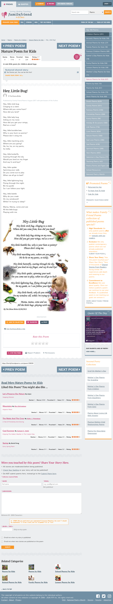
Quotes (23, 4)
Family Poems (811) (94, 106)
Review (50, 4)
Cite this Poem (14, 353)
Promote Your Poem (10, 22)
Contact (4, 600)
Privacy (18, 600)
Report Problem (32, 353)
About (11, 600)
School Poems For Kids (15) (97, 92)
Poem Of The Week (103, 22)
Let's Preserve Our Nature (14, 394)
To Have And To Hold (96, 191)
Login (107, 4)
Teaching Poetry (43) (94, 161)
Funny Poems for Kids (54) (96, 63)
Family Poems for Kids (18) (97, 47)
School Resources (93, 170)
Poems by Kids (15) (94, 84)
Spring (5, 443)
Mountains (7, 406)
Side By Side (93, 194)
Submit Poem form (48, 474)
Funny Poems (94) (93, 119)
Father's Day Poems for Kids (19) (97, 57)
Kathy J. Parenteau (33, 418)
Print (44, 322)
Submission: (7, 491)
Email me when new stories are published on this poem (23, 541)
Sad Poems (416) (93, 144)
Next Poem (69, 46)
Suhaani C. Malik (23, 431)
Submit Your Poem (97, 254)
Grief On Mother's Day (97, 371)
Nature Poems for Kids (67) (97, 79)
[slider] (36, 59)
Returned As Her (95, 187)
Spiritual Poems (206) (95, 149)
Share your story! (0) (13, 75)
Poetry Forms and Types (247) (98, 166)
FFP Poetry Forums (65, 4)
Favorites (32, 322)
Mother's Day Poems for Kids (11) (98, 73)
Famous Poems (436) (94, 110)
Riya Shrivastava (20, 406)
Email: (46, 481)
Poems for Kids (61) (94, 88)
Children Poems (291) (95, 34)
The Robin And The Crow (13, 419)
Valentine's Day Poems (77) (97, 157)
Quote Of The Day (97, 313)
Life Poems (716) (93, 127)
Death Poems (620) (94, 101)
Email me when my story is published (17, 537)
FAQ (22, 22)
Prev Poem (14, 46)
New (36, 22)
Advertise (107, 600)
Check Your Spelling (11, 470)
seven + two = (7, 526)
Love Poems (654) (93, 131)
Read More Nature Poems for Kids (22, 382)
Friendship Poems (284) (95, 114)
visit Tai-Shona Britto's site (14, 329)
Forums (98, 600)
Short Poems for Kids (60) (96, 97)
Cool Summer (8, 431)
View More (90, 351)
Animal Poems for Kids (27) (97, 43)
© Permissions (49, 353)
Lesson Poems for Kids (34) (97, 68)
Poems (8, 4)
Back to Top (7, 589)
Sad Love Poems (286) (95, 140)
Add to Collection (15, 322)
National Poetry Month (95, 174)
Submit (39, 4)
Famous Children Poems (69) (97, 51)
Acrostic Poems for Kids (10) (97, 38)
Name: (4, 481)
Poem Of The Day (87, 22)
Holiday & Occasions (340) (96, 123)
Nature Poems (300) (94, 136)
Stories (29, 22)
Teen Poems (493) (93, 153)
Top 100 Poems (45, 22)
